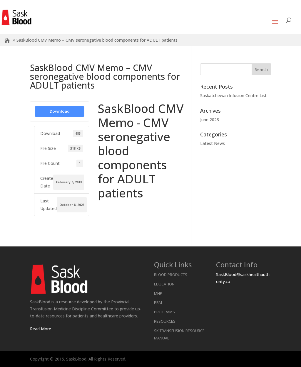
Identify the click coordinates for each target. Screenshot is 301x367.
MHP (158, 293)
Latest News (212, 143)
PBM (158, 302)
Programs (164, 311)
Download (60, 111)
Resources (164, 321)
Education (164, 284)
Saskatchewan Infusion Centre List (233, 95)
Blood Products (170, 274)
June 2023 (209, 119)
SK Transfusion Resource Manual (179, 334)
